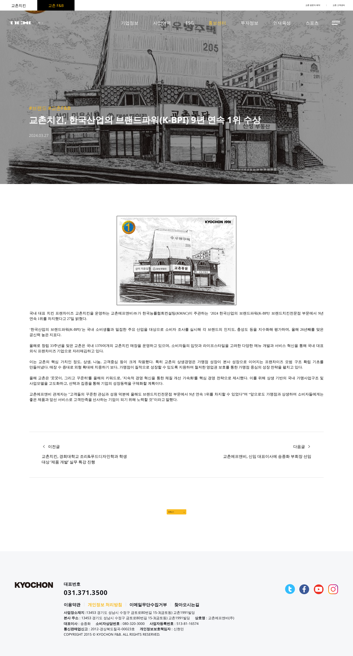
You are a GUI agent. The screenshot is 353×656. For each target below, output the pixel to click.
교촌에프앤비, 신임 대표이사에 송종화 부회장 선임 (267, 456)
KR (62, 23)
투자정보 (249, 23)
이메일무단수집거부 (148, 609)
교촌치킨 (18, 5)
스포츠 (312, 23)
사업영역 (162, 23)
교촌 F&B (56, 5)
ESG (190, 23)
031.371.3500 (86, 597)
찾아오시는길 (186, 609)
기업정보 (130, 23)
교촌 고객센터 (333, 5)
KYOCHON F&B (30, 23)
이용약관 (72, 609)
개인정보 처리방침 (105, 609)
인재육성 (282, 23)
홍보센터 (217, 23)
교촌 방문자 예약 (295, 5)
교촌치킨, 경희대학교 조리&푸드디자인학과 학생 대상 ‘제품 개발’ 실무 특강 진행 (84, 459)
